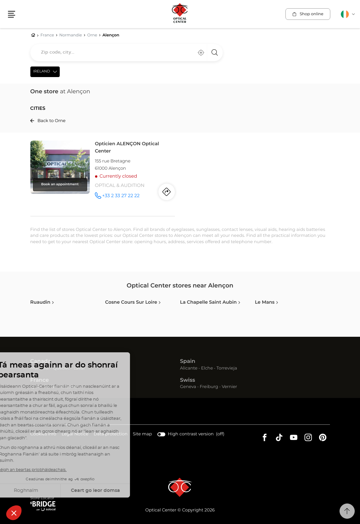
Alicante (189, 368)
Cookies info (43, 434)
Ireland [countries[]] (41, 71)
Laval (79, 368)
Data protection (111, 434)
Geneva (188, 387)
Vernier (229, 387)
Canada (40, 361)
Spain (187, 361)
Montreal (39, 368)
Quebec (61, 368)
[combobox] (126, 52)
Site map (142, 434)
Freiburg (209, 387)
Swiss (187, 380)
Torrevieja (226, 368)
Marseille (67, 387)
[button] (11, 14)
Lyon (35, 387)
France (39, 380)
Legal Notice (74, 434)
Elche (207, 368)
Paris (49, 387)
